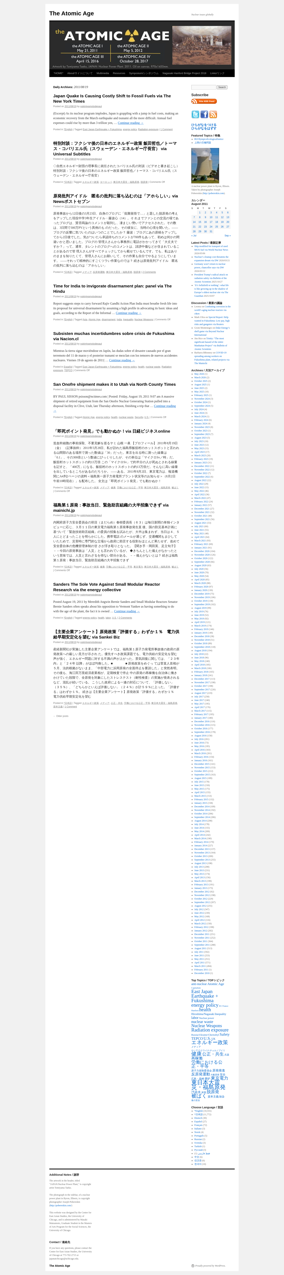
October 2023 (200, 430)
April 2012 (199, 920)
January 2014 (200, 845)
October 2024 (200, 402)
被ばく (175, 487)
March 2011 (200, 966)
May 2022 (199, 491)
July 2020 (199, 569)
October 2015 (200, 771)
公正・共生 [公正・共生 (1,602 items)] (213, 1054)
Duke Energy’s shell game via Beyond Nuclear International (212, 331)
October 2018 (200, 643)
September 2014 (202, 817)
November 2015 (202, 767)
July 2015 (199, 781)
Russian (198, 1139)
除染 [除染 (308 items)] (221, 1096)
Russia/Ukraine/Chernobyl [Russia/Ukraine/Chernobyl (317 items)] (205, 1034)
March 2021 (200, 540)
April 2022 (199, 494)
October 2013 (200, 856)
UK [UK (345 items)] (214, 1038)
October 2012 (200, 898)
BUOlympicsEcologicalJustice (208, 139)
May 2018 (199, 661)
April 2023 (199, 452)
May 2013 (199, 874)
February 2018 (201, 671)
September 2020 (202, 561)
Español (68, 366)
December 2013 (201, 849)
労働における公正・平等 (130, 487)
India (119, 319)
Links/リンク (217, 73)
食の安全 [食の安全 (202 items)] (195, 1100)
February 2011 (201, 969)
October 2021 (200, 515)
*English (68, 129)
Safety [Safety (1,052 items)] (225, 1034)
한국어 (198, 1164)
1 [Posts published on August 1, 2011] (200, 212)
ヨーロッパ (106, 182)
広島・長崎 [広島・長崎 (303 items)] (197, 1078)
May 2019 (199, 618)
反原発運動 (99, 272)
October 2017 (200, 686)
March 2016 (200, 753)
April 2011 (199, 962)
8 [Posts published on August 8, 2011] (200, 217)
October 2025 (200, 381)
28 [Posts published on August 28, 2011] (194, 231)
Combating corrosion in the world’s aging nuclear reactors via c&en (212, 310)
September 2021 (202, 519)
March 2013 (200, 881)
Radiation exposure (148, 129)
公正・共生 (117, 703)
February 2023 (201, 459)
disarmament (108, 319)
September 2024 (202, 405)
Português (199, 1135)
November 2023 (202, 427)
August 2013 (200, 863)
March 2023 (200, 455)
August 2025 (200, 384)
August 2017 (200, 693)
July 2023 (199, 441)
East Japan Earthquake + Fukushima (102, 129)
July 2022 (199, 483)
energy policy (130, 129)
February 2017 (201, 714)
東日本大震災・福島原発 (126, 182)
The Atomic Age (71, 13)
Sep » (228, 235)
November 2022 (202, 469)
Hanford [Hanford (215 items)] (195, 1010)
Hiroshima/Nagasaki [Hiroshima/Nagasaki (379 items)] (202, 1014)
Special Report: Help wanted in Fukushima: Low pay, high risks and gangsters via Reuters (212, 321)
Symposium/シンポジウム (144, 73)
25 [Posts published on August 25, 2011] (216, 226)
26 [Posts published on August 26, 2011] (222, 226)
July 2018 (199, 654)
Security (139, 417)
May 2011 (199, 959)
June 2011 (199, 955)
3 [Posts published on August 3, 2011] (211, 212)
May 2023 (199, 448)
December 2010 (201, 973)
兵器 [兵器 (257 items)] (226, 1054)
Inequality (128, 319)
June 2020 (199, 572)
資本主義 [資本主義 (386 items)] (213, 1096)
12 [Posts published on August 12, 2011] (222, 217)
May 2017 (199, 703)
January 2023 (200, 462)
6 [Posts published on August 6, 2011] (228, 212)
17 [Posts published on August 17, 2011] (211, 222)
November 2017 (202, 682)
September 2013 (202, 859)
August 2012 (200, 905)
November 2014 (202, 810)
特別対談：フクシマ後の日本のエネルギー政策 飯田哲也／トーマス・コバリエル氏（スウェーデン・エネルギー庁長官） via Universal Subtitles (115, 148)
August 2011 (200, 948)
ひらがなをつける (204, 124)
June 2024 (199, 413)
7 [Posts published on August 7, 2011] (194, 217)
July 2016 (199, 739)
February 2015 (201, 799)
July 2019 (199, 611)
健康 (113, 487)
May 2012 (199, 916)
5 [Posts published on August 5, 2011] (222, 212)
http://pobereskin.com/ (60, 1205)
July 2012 (199, 909)
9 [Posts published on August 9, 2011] (205, 217)
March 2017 (200, 710)
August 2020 (200, 565)
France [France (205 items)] (225, 1006)
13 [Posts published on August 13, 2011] (228, 217)
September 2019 (202, 604)
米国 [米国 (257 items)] (203, 1092)
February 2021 (201, 544)
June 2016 (199, 742)
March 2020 (200, 583)
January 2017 (200, 717)
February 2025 (201, 395)
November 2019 (202, 597)
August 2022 (200, 480)
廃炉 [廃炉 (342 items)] (207, 1078)
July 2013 (199, 866)
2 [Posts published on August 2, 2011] (205, 212)
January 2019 (200, 632)
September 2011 (202, 944)
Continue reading (131, 123)
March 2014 (200, 838)
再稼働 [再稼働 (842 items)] (197, 1058)
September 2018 (202, 647)
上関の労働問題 (202, 142)
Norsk (197, 1132)
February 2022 (201, 501)
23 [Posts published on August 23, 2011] (205, 226)
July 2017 (199, 696)
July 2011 (199, 952)
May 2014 (199, 831)
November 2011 (202, 937)
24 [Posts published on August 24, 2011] (211, 226)
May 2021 (199, 533)
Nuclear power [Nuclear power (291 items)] (206, 1018)
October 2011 (200, 941)
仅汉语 (198, 1160)
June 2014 (199, 827)
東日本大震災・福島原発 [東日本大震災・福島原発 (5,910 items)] (208, 1084)
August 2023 (200, 437)
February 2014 (201, 842)
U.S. (146, 417)
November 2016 (202, 725)
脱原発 (144, 182)
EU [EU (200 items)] (220, 1006)
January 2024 (200, 423)
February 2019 (201, 629)
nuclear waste (153, 366)
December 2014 (201, 806)
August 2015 (200, 778)
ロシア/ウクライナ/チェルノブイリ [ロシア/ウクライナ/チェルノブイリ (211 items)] (208, 1050)
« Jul (193, 235)
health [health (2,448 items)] (205, 1009)
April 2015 (199, 792)
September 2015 (202, 774)
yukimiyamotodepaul (91, 106)
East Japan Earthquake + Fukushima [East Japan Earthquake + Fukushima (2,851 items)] (204, 996)
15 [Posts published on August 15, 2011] (199, 222)
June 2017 (199, 700)
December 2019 (201, 593)
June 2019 (199, 615)
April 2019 (199, 622)
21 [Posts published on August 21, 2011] (194, 226)
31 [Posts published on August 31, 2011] (211, 231)
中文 (196, 1157)
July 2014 (199, 824)
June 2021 (199, 530)
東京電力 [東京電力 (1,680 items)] (219, 1078)
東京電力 (138, 566)
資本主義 (58, 706)
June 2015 (199, 785)
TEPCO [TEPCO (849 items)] (197, 1038)
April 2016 (199, 749)
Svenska (198, 1142)
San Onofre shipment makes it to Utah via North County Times (114, 384)
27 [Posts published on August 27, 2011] (228, 226)
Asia (85, 319)
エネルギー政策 (90, 182)
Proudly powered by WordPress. (210, 1265)
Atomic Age (94, 319)
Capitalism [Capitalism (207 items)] (196, 988)
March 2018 (200, 668)
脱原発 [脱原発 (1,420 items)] (213, 1091)
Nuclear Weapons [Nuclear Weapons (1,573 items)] (206, 1025)
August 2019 (200, 608)
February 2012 (201, 927)
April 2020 (199, 579)
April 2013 (199, 877)
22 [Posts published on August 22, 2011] (199, 226)
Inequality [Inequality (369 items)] (220, 1014)
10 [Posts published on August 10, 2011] (211, 217)
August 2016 (200, 735)
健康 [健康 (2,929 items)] (196, 1054)
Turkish (198, 1146)
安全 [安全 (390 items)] (222, 1074)
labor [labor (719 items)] (195, 1018)
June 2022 (199, 487)
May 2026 (199, 374)
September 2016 (202, 732)
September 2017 (202, 689)
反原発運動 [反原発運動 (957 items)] (200, 1074)
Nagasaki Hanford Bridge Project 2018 (184, 73)
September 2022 (202, 476)
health (141, 366)
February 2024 (201, 420)
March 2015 (200, 796)
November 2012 (202, 895)
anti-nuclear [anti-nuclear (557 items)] (199, 984)
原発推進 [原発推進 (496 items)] (218, 1070)
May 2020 (199, 576)
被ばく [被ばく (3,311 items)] (199, 1096)
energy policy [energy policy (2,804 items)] (205, 1005)
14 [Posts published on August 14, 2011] (194, 222)
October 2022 (200, 473)
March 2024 (200, 416)
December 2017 (201, 678)
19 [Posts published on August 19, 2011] (222, 222)
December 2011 (201, 934)
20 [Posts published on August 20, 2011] (228, 222)
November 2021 (202, 512)
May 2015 (199, 788)
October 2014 (200, 813)
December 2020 (201, 551)
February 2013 (201, 884)
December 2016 (201, 721)
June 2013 (199, 870)
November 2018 (202, 639)
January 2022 (200, 505)
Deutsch (198, 1118)
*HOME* (58, 73)
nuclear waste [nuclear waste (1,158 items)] (202, 1021)
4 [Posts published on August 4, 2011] (216, 212)
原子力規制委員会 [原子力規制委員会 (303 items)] (201, 1070)
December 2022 (201, 466)
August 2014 (200, 820)
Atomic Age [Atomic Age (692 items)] (215, 984)
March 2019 (200, 625)
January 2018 (200, 675)
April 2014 (199, 835)
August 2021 (200, 522)
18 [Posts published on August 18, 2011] (216, 222)
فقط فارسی (204, 1153)
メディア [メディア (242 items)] (196, 1046)
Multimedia (103, 73)
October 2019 (200, 600)
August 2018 (200, 650)
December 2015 (201, 764)
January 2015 (200, 803)
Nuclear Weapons (144, 319)
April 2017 (199, 707)
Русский (198, 1150)
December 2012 (201, 891)
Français (198, 1125)
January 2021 (200, 547)
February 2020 (201, 586)
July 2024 (199, 409)
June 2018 (199, 657)
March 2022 (200, 498)
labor (108, 617)
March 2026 (200, 377)
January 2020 (200, 590)
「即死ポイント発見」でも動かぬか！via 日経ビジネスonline (111, 431)
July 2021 (199, 526)
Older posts (60, 716)
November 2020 (202, 554)
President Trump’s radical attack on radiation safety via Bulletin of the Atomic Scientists (211, 278)
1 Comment (166, 129)
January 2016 (200, 760)
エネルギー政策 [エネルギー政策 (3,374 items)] (209, 1042)
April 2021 (199, 537)
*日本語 (68, 182)
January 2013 (200, 888)
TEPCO (68, 370)
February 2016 (201, 757)
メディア (87, 272)
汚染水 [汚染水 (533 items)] (196, 1092)
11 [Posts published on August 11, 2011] (216, 217)
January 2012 (200, 930)
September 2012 (202, 902)
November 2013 (202, 852)
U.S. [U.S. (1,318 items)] (207, 1038)
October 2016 (200, 728)
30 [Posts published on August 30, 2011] (205, 231)
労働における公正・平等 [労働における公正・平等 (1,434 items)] (206, 1064)
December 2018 (201, 636)
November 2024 (202, 398)
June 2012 (199, 913)
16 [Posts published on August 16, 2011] (205, 222)
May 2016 (199, 746)
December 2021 (201, 508)
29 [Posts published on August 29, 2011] (199, 231)
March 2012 (200, 923)
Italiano (198, 1128)
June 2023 (199, 444)
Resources (119, 73)
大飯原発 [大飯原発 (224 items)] (215, 1074)
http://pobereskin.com (213, 193)
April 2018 (199, 664)
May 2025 (199, 391)
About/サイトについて (80, 73)
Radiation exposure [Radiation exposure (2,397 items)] (210, 1029)
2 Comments (149, 272)
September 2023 (202, 434)
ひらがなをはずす (204, 128)
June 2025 (199, 388)
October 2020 (200, 558)
